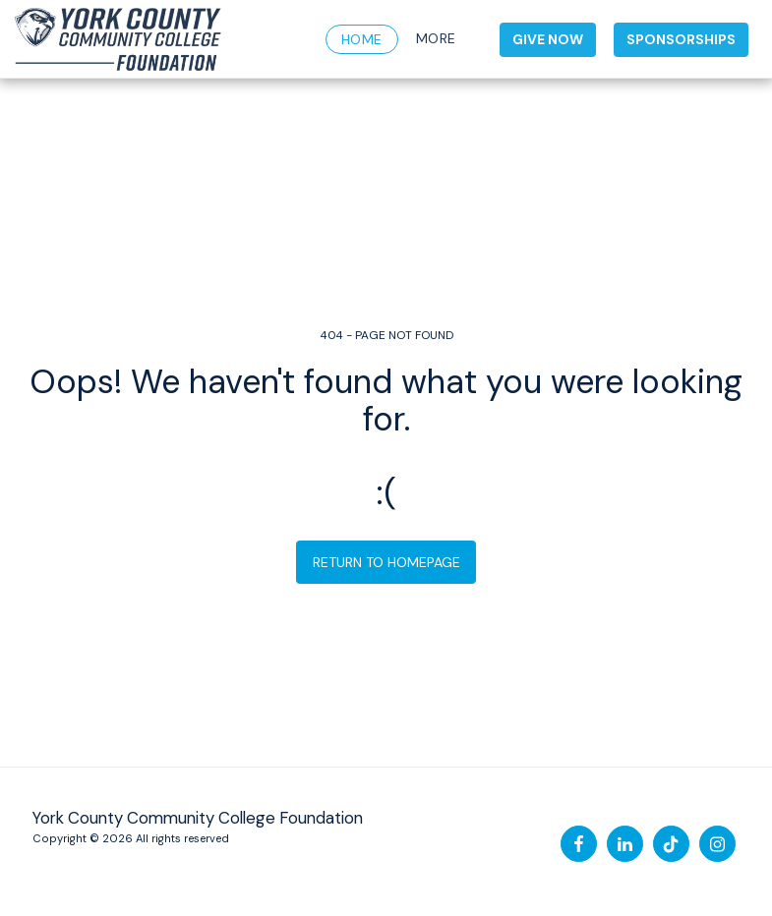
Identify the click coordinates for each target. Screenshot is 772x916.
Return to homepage (386, 562)
